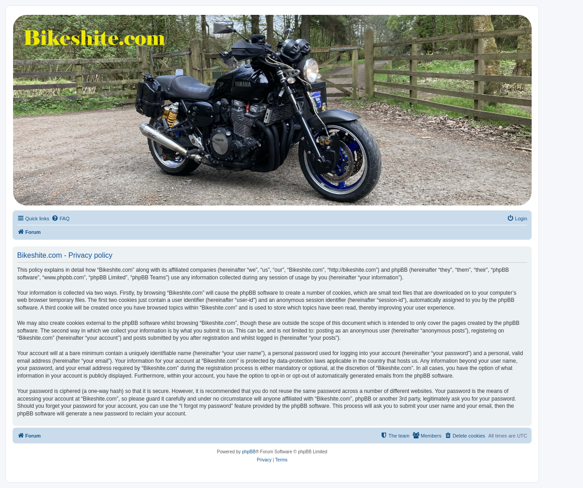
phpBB (248, 451)
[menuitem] (60, 218)
